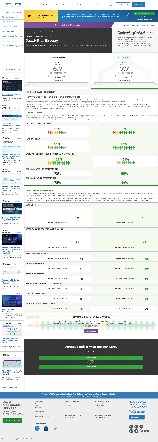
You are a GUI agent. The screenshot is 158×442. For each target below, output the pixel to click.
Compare (71, 32)
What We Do (46, 5)
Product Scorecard (57, 76)
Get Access (91, 331)
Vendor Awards (8, 41)
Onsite (97, 407)
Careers (37, 405)
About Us (37, 404)
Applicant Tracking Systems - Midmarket (53, 32)
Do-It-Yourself (99, 404)
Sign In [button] (150, 5)
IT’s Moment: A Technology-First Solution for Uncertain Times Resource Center (82, 394)
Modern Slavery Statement (42, 416)
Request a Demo (138, 5)
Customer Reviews (62, 5)
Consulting (98, 409)
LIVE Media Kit (69, 405)
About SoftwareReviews (12, 36)
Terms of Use (38, 413)
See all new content (10, 388)
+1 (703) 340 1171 (96, 396)
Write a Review (8, 31)
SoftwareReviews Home (11, 12)
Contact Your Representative (144, 13)
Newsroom (38, 407)
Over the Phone (99, 405)
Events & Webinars (80, 5)
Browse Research (70, 417)
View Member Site (122, 5)
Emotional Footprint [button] (39, 191)
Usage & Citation (39, 411)
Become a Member (12, 421)
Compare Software (9, 27)
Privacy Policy (38, 415)
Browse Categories (9, 17)
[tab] (91, 97)
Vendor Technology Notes (12, 46)
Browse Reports (8, 22)
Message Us (136, 417)
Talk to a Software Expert (145, 25)
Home (34, 5)
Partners (67, 404)
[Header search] (111, 5)
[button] (91, 97)
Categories (34, 32)
